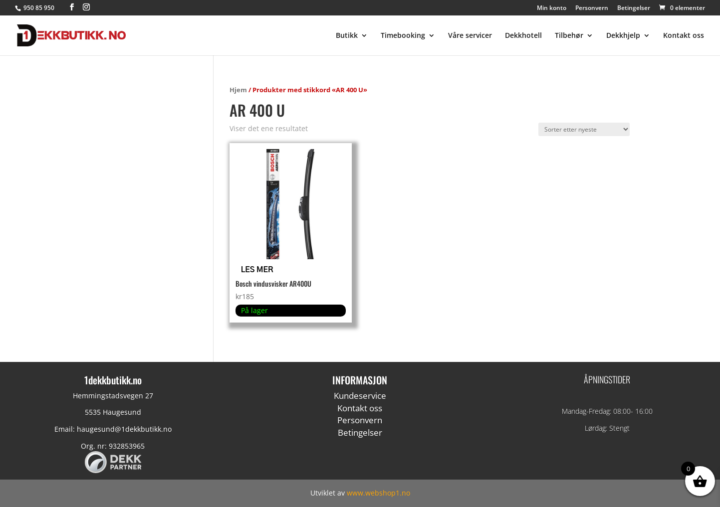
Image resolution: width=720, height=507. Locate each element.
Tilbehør (569, 36)
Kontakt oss (683, 36)
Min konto (551, 8)
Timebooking (403, 36)
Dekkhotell (523, 36)
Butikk (347, 36)
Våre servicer (470, 36)
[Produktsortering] (584, 129)
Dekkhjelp (623, 36)
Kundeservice (360, 395)
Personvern (591, 8)
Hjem (238, 89)
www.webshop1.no (378, 493)
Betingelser (633, 8)
